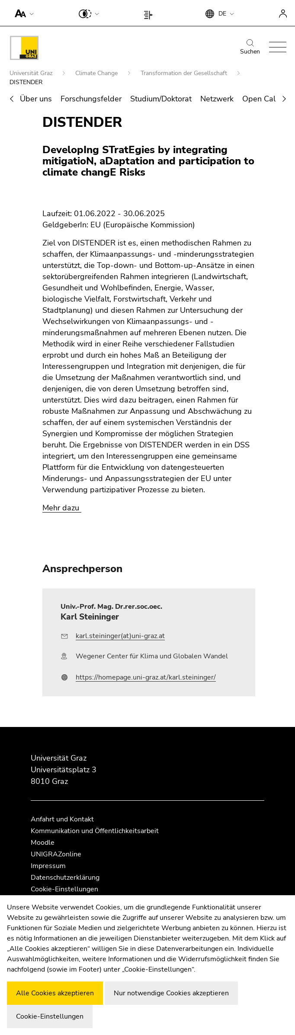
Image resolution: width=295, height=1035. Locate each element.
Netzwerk (217, 99)
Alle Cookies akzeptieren (55, 993)
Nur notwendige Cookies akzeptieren (171, 993)
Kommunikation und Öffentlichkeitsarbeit (95, 831)
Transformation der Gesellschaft (185, 73)
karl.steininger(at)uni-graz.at (120, 636)
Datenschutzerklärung (65, 877)
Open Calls (262, 99)
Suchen (250, 47)
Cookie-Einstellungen (64, 889)
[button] (22, 13)
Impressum (48, 866)
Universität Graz (32, 73)
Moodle (43, 842)
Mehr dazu (61, 508)
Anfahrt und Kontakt (62, 819)
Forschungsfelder (91, 99)
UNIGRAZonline (56, 854)
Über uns (36, 99)
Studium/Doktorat (161, 99)
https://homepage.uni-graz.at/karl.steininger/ (146, 677)
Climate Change (97, 73)
